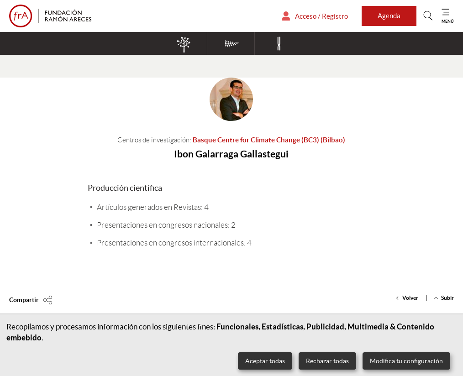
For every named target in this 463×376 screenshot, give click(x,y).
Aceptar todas (265, 361)
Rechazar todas (327, 361)
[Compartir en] (31, 299)
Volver (410, 298)
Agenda (389, 16)
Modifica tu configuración (406, 361)
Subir (447, 298)
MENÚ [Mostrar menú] (448, 21)
